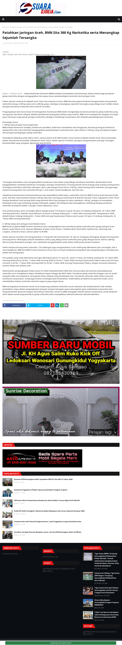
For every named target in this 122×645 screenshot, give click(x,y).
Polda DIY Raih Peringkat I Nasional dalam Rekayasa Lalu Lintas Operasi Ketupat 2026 (49, 511)
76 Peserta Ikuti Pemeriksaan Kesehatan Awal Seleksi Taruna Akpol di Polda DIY (47, 500)
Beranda (5, 27)
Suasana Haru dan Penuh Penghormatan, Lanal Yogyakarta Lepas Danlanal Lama (47, 521)
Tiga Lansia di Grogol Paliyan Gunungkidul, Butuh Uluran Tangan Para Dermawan (106, 590)
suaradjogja (8, 43)
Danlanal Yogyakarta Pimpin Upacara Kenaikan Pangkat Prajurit (40, 490)
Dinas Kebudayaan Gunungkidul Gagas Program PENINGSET (106, 602)
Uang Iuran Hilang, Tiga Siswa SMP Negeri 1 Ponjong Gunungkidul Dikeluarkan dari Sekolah (106, 577)
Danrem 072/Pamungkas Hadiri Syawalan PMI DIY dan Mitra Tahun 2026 (43, 479)
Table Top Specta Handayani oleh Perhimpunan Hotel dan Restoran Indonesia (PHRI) (106, 614)
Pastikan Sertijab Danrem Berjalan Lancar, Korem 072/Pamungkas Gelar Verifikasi (47, 532)
